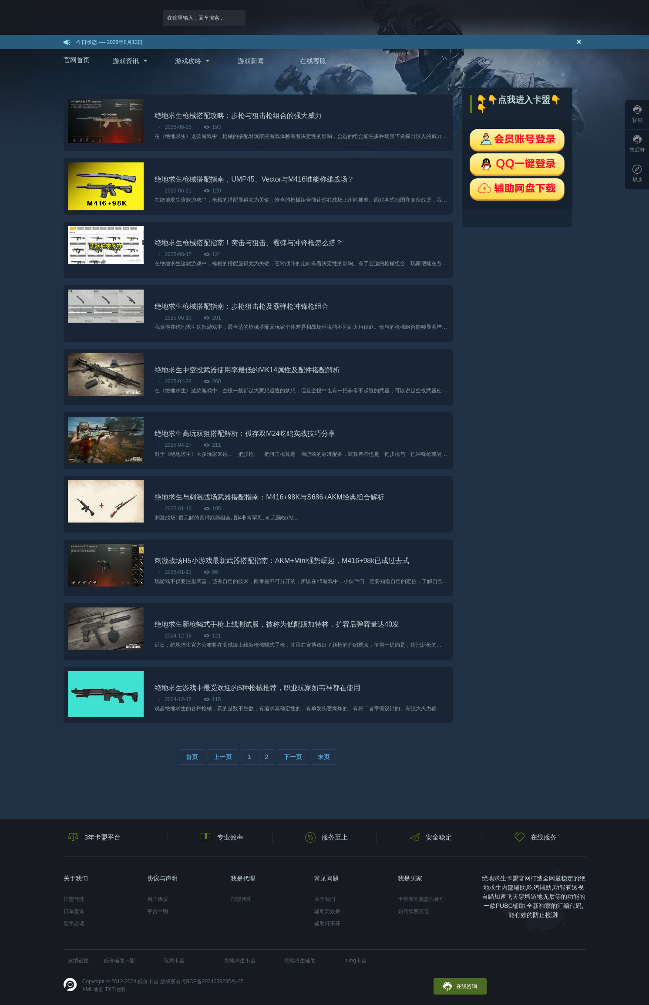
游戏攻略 (188, 60)
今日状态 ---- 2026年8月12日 (109, 42)
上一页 (223, 756)
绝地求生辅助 (300, 961)
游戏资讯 (126, 60)
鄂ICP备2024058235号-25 (213, 981)
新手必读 (74, 924)
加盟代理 (74, 899)
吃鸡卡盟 (174, 961)
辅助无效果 (327, 911)
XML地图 (93, 989)
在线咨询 (460, 986)
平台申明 (157, 911)
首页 (192, 756)
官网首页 (77, 60)
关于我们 (324, 899)
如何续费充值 (413, 911)
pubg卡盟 (355, 961)
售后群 (637, 144)
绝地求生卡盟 (240, 961)
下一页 (293, 756)
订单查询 (74, 911)
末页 (324, 756)
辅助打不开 (327, 924)
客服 (637, 114)
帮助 (637, 174)
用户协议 (157, 899)
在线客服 (313, 60)
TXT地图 (115, 989)
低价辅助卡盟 (119, 961)
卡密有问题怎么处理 (421, 899)
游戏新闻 (251, 60)
